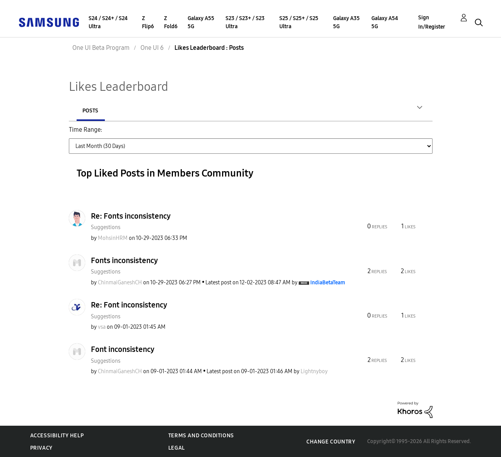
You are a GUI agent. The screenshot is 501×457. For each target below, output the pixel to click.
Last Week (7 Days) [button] (195, 134)
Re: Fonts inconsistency (131, 215)
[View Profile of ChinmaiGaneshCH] (120, 282)
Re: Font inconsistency (129, 304)
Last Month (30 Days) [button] (261, 134)
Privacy (41, 447)
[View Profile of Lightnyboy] (314, 371)
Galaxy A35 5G (346, 22)
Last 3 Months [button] (321, 134)
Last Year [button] (117, 151)
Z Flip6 (148, 22)
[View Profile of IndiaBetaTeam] (327, 282)
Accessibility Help (57, 435)
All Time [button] (153, 151)
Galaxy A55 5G (201, 22)
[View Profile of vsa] (102, 326)
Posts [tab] (142, 110)
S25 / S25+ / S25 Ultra (298, 22)
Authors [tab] (94, 110)
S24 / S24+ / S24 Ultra (108, 22)
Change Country (330, 441)
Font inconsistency (122, 348)
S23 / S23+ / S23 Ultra (245, 22)
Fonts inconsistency (124, 260)
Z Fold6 (171, 22)
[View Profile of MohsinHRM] (113, 237)
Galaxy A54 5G (384, 22)
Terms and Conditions (201, 435)
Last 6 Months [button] (371, 134)
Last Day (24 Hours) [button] (131, 134)
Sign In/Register (431, 22)
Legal (176, 447)
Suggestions (105, 227)
